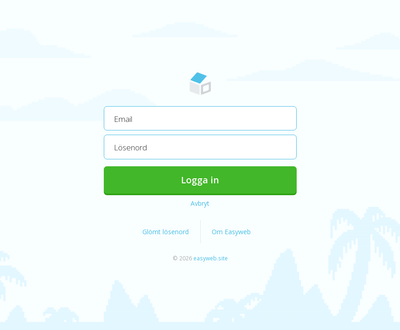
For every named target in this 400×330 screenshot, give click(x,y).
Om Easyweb (231, 231)
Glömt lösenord (165, 231)
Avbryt (200, 202)
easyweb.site (210, 257)
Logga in (200, 179)
